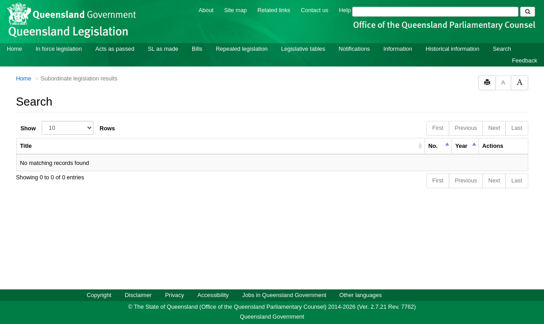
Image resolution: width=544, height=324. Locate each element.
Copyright (99, 294)
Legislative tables (303, 48)
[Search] (435, 11)
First (437, 127)
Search (502, 48)
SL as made (163, 48)
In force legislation (58, 48)
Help (345, 9)
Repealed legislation (241, 48)
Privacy (174, 294)
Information (398, 48)
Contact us (314, 9)
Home (14, 48)
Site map (235, 9)
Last (516, 127)
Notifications (354, 48)
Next (494, 127)
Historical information (452, 48)
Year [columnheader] (462, 145)
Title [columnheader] (26, 145)
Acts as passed (114, 48)
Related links (273, 9)
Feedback (524, 60)
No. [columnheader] (433, 145)
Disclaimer (138, 294)
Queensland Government (272, 316)
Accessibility (213, 294)
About (206, 9)
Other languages (360, 294)
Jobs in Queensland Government (284, 294)
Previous (466, 127)
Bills (197, 48)
